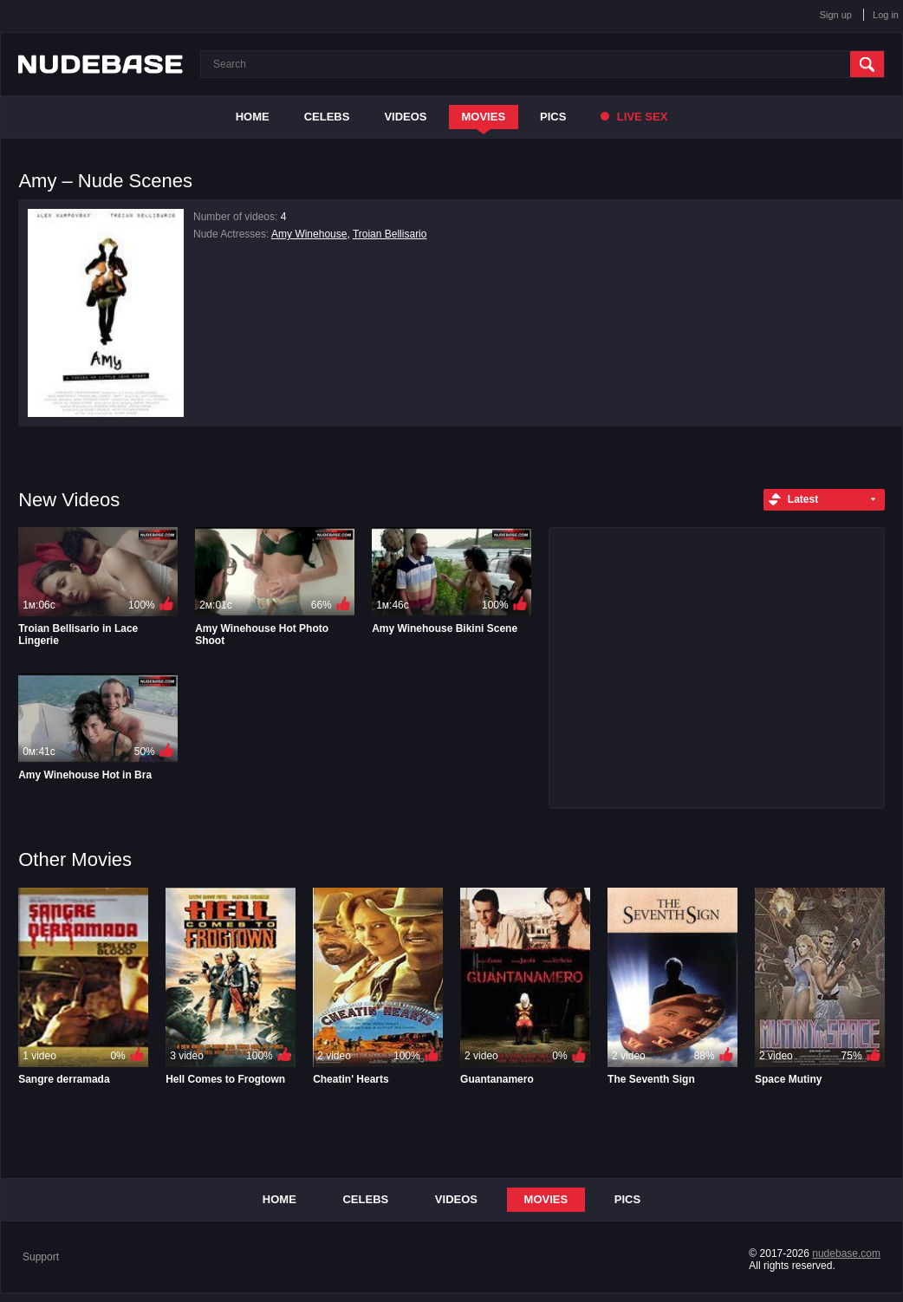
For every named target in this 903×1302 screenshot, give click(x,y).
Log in (886, 15)
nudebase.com (846, 1253)
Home (253, 116)
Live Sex (634, 116)
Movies (484, 116)
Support (41, 1257)
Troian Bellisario (390, 234)
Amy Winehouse (309, 234)
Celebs (327, 116)
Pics (553, 116)
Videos (405, 116)
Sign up (836, 15)
